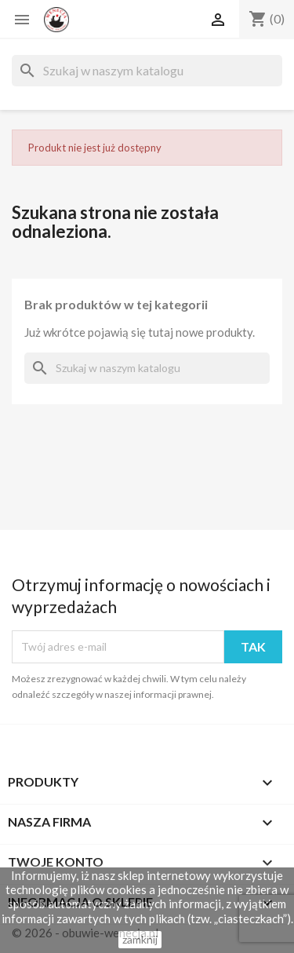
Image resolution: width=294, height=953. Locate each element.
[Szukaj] (147, 70)
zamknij (140, 939)
